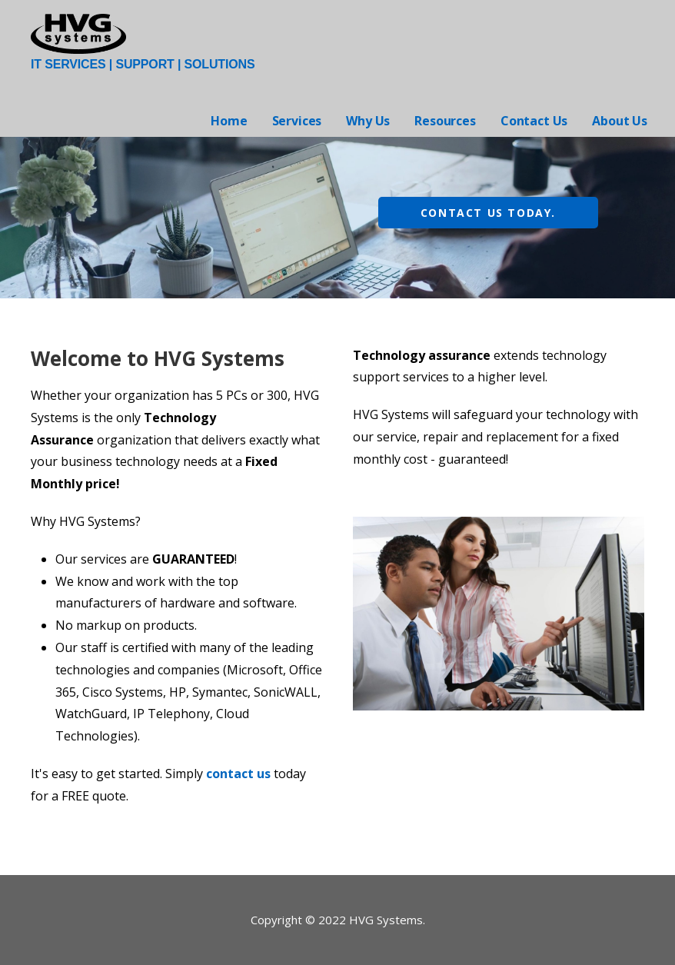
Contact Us (533, 120)
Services (297, 120)
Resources (445, 120)
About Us (619, 120)
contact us (238, 773)
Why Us (368, 120)
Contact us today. (488, 212)
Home (229, 120)
